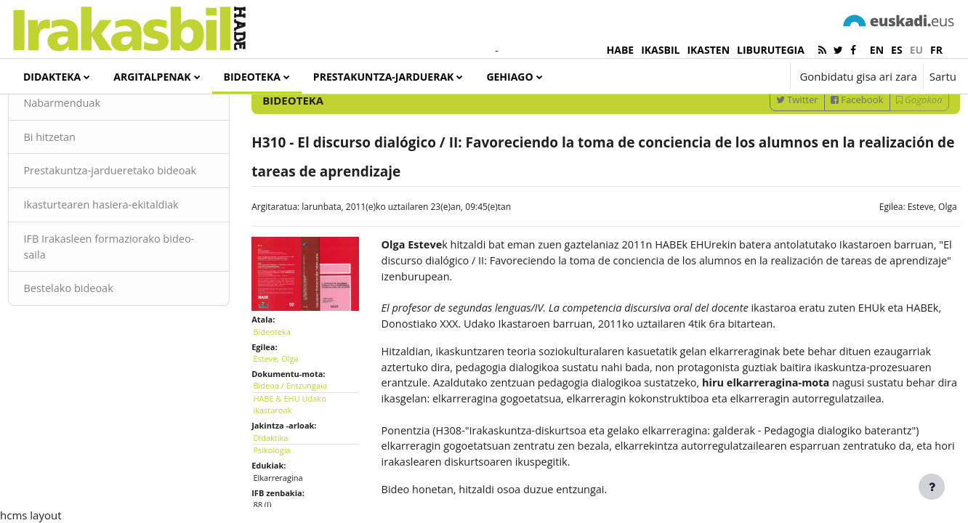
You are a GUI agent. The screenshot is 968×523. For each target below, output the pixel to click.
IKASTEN (708, 50)
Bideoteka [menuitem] (252, 77)
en (877, 50)
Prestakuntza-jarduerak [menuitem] (383, 77)
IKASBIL (660, 50)
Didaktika (287, 487)
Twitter (764, 154)
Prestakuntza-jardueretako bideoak (123, 235)
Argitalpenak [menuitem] (151, 77)
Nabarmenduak (95, 158)
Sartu (942, 76)
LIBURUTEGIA (770, 50)
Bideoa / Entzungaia (307, 435)
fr (936, 50)
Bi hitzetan (83, 192)
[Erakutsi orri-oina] (932, 487)
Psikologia (288, 500)
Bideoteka (288, 381)
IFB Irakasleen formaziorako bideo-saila (127, 320)
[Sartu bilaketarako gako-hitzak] (801, 116)
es (897, 50)
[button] (735, 76)
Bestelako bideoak (102, 363)
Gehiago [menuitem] (509, 77)
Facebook (824, 154)
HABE (620, 50)
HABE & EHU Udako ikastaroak (306, 454)
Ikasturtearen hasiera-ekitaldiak (136, 278)
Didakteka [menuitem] (52, 77)
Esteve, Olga (899, 262)
